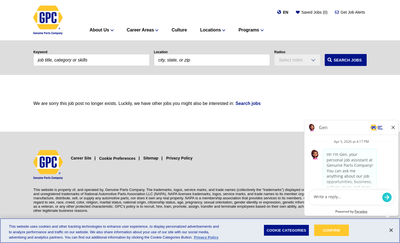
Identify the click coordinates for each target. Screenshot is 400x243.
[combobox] (212, 60)
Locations (210, 30)
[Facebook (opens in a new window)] (350, 164)
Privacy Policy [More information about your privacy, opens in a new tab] (206, 237)
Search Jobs (348, 60)
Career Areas (140, 30)
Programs (249, 30)
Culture (179, 30)
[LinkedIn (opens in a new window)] (363, 164)
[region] (200, 230)
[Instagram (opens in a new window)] (338, 164)
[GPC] (47, 20)
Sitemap (150, 158)
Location (161, 52)
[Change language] (282, 12)
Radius (279, 52)
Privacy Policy (179, 158)
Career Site (81, 158)
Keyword (40, 52)
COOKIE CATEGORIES (286, 230)
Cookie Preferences (117, 158)
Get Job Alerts (353, 12)
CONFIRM (331, 230)
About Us (99, 30)
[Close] (391, 230)
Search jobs (248, 103)
